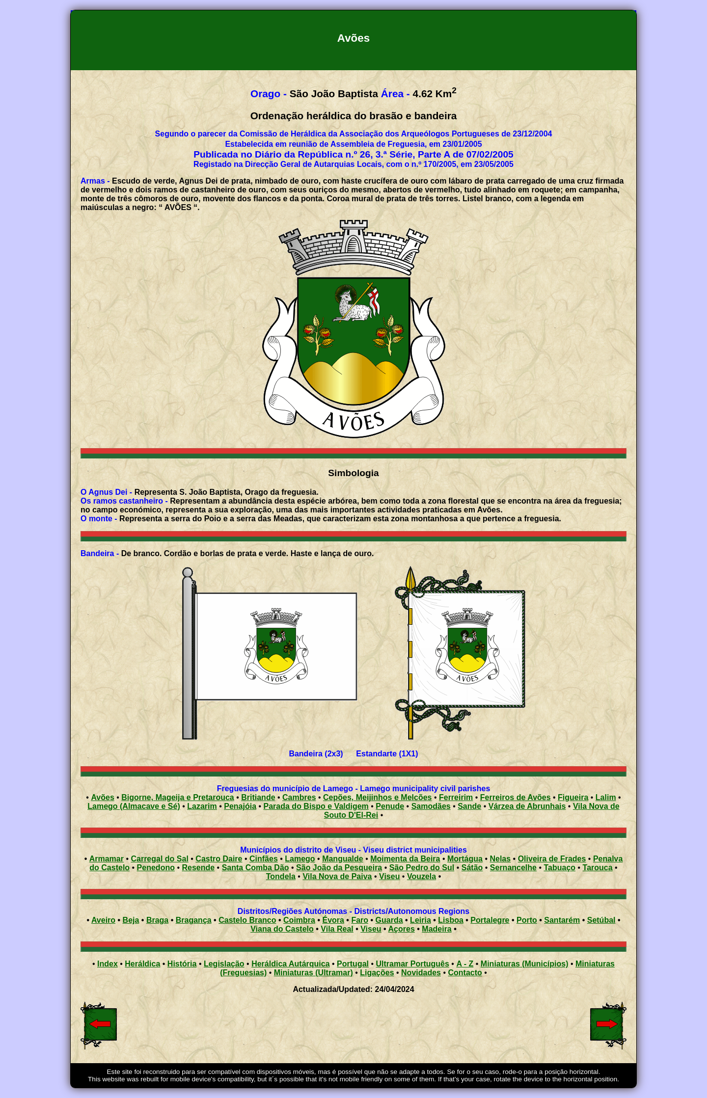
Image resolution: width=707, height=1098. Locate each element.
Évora (333, 920)
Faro (359, 920)
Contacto (465, 972)
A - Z (464, 964)
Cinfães (263, 859)
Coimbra (299, 920)
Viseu (389, 876)
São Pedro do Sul (421, 867)
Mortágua (465, 859)
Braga (157, 920)
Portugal (353, 964)
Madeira (436, 929)
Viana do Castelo (282, 929)
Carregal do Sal (159, 859)
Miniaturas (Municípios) (525, 964)
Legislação (224, 964)
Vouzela (421, 876)
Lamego (300, 859)
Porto (527, 920)
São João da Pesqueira (339, 867)
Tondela (281, 876)
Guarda (389, 920)
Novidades (421, 972)
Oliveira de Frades (552, 859)
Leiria (420, 920)
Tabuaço (559, 867)
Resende (198, 867)
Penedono (156, 867)
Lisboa (450, 920)
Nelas (500, 859)
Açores (401, 929)
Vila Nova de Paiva (337, 876)
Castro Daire (218, 859)
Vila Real (337, 929)
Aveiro (103, 920)
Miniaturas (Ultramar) (313, 972)
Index (107, 964)
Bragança (194, 920)
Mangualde (342, 859)
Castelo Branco (247, 920)
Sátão (472, 867)
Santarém (562, 920)
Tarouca (598, 867)
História (182, 964)
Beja (131, 920)
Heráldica (142, 964)
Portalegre (489, 920)
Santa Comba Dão (255, 867)
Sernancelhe (513, 867)
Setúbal (601, 920)
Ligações (377, 972)
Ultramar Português (412, 964)
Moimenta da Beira (405, 859)
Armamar (106, 859)
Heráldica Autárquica (290, 964)
